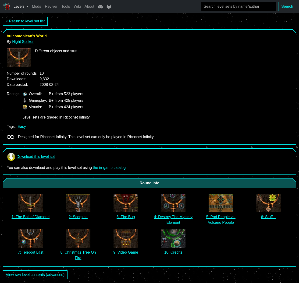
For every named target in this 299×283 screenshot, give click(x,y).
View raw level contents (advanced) (35, 275)
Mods (36, 6)
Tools (65, 6)
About (89, 6)
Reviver (51, 6)
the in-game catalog (109, 168)
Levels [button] (19, 6)
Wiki (77, 6)
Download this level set (31, 156)
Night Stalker (23, 42)
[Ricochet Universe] (6, 6)
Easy (22, 127)
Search (287, 6)
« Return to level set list (25, 21)
